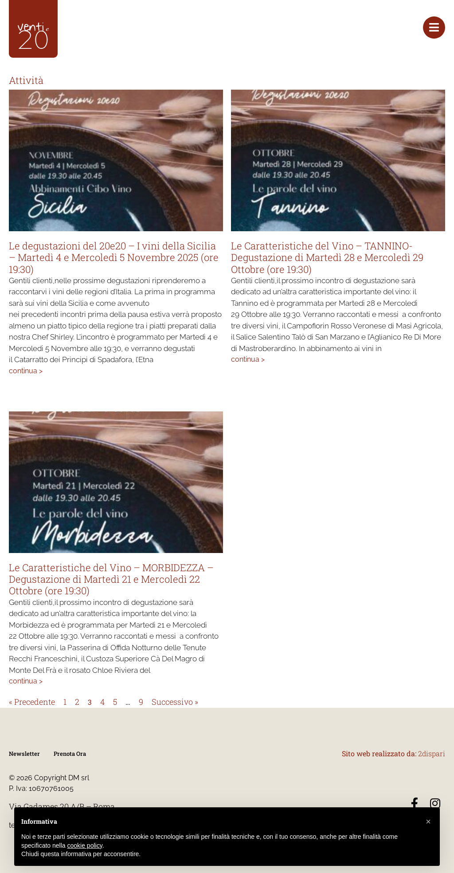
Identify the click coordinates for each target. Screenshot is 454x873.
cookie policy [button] (84, 845)
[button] (428, 821)
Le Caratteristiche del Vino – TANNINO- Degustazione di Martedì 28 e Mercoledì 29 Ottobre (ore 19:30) (327, 257)
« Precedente (32, 701)
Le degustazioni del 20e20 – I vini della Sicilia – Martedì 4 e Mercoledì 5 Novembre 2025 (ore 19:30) (114, 257)
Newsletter (24, 754)
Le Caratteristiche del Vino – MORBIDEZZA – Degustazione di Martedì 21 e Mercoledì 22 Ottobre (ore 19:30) (111, 579)
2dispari (431, 753)
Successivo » (175, 701)
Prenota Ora (70, 754)
